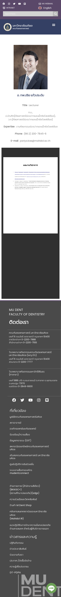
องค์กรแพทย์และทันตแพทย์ (23, 428)
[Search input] (28, 13)
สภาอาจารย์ (15, 422)
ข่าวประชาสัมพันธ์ (18, 548)
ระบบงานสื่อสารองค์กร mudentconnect (21, 471)
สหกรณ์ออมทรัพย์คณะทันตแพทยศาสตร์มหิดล (29, 448)
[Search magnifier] (55, 13)
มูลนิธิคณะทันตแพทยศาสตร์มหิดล (26, 416)
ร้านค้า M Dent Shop (21, 505)
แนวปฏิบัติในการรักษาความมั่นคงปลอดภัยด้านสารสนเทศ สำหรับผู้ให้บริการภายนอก (30, 526)
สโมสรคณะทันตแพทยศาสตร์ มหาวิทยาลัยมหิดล (30, 457)
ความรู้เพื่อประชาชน (19, 566)
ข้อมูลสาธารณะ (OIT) (20, 440)
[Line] (51, 588)
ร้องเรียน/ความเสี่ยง (20, 434)
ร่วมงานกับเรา (16, 554)
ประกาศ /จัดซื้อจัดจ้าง (20, 560)
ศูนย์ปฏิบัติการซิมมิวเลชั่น (22, 464)
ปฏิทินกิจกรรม (16, 543)
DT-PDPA (15, 572)
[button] (53, 24)
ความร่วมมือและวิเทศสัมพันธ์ (23, 499)
